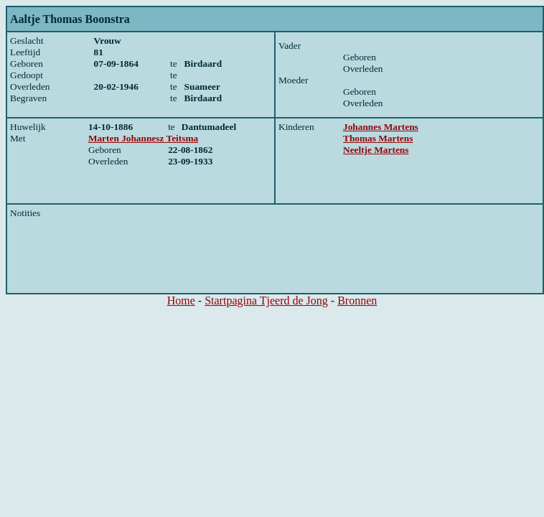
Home (181, 300)
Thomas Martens (378, 138)
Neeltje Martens (375, 149)
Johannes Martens (380, 126)
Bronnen (357, 300)
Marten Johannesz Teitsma (143, 138)
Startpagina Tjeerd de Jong (266, 300)
